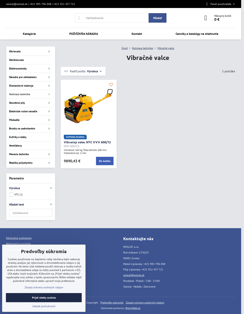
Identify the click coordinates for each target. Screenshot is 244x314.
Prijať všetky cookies (44, 297)
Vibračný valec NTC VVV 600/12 (87, 142)
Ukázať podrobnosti (43, 306)
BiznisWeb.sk (133, 308)
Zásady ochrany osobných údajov (145, 302)
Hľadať (157, 18)
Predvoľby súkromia (111, 302)
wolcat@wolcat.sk (133, 275)
